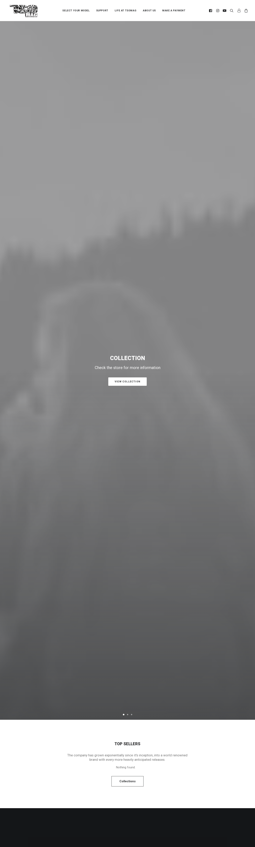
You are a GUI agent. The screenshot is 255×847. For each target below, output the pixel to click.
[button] (211, 10)
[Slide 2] (128, 119)
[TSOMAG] (24, 11)
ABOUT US (149, 10)
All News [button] (127, 710)
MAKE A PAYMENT (173, 10)
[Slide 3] (132, 119)
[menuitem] (76, 10)
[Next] (245, 73)
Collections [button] (127, 186)
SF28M (50, 503)
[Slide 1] (124, 119)
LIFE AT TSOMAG (125, 10)
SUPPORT (102, 10)
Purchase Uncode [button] (127, 327)
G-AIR (127, 503)
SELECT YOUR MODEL (76, 10)
